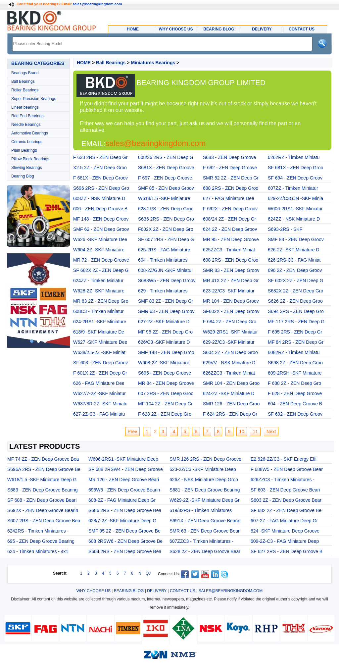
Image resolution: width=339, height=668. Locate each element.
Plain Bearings (24, 150)
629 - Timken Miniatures (162, 290)
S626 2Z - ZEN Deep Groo (295, 301)
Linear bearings (25, 107)
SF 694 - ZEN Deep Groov (295, 177)
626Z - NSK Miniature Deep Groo (204, 479)
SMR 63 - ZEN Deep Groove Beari (205, 531)
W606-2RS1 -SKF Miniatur (295, 208)
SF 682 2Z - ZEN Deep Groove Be (286, 510)
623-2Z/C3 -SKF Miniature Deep (203, 469)
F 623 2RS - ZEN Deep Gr (100, 157)
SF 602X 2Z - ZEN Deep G (295, 280)
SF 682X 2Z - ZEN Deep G (100, 270)
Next (271, 431)
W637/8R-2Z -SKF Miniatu (100, 403)
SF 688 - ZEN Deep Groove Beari (41, 500)
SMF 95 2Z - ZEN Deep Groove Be (124, 531)
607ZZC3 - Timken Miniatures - (201, 541)
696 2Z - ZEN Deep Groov (295, 270)
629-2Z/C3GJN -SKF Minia (295, 198)
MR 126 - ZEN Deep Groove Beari (123, 479)
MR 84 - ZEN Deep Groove (166, 383)
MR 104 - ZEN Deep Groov (231, 301)
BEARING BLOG (129, 591)
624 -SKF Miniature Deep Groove (285, 531)
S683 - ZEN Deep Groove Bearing (42, 489)
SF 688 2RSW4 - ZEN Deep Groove (125, 469)
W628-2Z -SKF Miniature (98, 290)
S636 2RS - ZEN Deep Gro (166, 219)
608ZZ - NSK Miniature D (99, 198)
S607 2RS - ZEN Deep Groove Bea (43, 520)
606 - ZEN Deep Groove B (100, 208)
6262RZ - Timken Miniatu (293, 157)
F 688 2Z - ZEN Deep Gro (294, 383)
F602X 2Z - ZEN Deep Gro (165, 229)
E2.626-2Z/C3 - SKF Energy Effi (283, 459)
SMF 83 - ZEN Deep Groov (296, 239)
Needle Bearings (26, 124)
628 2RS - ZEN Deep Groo (165, 208)
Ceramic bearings (26, 141)
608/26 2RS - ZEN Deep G (165, 157)
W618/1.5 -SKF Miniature (164, 198)
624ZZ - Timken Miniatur (98, 280)
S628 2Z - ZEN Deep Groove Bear (205, 551)
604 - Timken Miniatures (162, 260)
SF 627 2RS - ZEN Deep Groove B (286, 551)
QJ (148, 573)
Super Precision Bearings (33, 98)
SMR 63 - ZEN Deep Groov (166, 311)
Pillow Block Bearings (30, 159)
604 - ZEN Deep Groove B (295, 403)
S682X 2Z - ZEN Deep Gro (295, 290)
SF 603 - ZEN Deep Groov (100, 362)
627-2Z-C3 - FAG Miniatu (99, 414)
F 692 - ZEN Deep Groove (230, 167)
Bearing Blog (22, 176)
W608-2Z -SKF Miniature (163, 362)
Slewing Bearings (26, 167)
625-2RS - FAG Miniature (164, 249)
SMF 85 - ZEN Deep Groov (166, 188)
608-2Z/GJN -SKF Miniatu (164, 270)
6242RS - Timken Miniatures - (38, 531)
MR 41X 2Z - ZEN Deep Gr (231, 280)
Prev (132, 431)
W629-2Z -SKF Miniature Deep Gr (205, 500)
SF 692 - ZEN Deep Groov (295, 414)
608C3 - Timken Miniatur (98, 311)
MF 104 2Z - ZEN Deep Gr (165, 403)
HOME (84, 62)
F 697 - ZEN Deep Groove (165, 177)
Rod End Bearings (27, 116)
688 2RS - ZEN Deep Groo (230, 188)
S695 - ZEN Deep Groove (164, 373)
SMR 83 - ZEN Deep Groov (231, 270)
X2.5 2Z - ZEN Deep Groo (100, 167)
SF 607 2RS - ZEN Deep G (166, 239)
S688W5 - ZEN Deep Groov (167, 280)
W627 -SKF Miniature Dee (100, 342)
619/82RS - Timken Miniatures (201, 510)
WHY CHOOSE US (93, 591)
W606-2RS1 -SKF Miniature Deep (123, 459)
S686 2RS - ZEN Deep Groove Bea (124, 510)
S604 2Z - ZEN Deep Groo (230, 352)
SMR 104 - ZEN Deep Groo (231, 383)
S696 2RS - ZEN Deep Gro (101, 188)
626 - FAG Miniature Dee (98, 383)
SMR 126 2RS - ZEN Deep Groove (205, 459)
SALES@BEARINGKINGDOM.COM (231, 591)
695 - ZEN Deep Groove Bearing (40, 541)
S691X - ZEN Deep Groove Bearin (205, 520)
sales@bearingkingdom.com (97, 4)
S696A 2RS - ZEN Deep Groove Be (43, 469)
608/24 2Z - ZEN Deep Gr (229, 219)
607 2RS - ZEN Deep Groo (165, 393)
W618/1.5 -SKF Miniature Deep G (41, 479)
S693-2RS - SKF (285, 229)
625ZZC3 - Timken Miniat (229, 249)
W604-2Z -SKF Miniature (98, 249)
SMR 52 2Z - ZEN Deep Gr (231, 177)
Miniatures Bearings (153, 62)
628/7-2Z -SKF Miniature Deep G (122, 520)
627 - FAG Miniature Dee (228, 198)
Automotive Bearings (29, 133)
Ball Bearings (23, 81)
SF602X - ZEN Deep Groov (231, 311)
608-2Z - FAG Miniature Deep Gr (122, 500)
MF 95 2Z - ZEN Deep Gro (165, 331)
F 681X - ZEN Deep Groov (100, 177)
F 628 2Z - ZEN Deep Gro (164, 414)
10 (241, 431)
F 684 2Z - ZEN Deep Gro (229, 321)
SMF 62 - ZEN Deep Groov (101, 229)
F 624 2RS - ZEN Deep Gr (230, 414)
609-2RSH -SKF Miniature (295, 373)
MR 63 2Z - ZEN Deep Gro (100, 301)
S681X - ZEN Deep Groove (166, 167)
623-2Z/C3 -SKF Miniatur (229, 290)
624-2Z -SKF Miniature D (229, 393)
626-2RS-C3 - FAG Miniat (294, 260)
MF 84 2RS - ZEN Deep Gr (295, 342)
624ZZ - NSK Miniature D (294, 219)
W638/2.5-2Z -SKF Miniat (99, 352)
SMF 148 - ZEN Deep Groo (166, 352)
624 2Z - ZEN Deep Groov (230, 229)
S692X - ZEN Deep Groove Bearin (42, 510)
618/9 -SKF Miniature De (98, 331)
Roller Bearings (24, 90)
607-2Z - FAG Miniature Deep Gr (284, 520)
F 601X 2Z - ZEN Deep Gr (100, 373)
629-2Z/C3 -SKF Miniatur (229, 342)
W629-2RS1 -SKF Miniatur (230, 331)
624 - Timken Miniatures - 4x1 (37, 551)
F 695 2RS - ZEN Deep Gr (295, 331)
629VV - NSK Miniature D (229, 362)
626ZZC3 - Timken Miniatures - (283, 479)
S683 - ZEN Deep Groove (229, 157)
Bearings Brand (25, 73)
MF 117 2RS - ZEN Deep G (296, 321)
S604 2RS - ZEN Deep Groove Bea (124, 551)
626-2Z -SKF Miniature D (293, 249)
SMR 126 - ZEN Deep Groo (231, 403)
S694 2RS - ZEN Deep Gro (296, 311)
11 (255, 431)
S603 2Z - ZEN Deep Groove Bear (286, 500)
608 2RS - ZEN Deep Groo (230, 260)
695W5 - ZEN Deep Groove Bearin (124, 489)
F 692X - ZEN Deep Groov (230, 208)
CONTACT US (182, 591)
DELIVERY (157, 591)
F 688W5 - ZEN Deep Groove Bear (287, 469)
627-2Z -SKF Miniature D (164, 321)
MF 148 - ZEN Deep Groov (100, 219)
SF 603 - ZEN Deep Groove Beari (285, 489)
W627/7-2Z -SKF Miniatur (99, 393)
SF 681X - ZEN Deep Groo (295, 167)
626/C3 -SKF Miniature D (164, 342)
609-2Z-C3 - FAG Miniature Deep (285, 541)
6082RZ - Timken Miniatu (293, 352)
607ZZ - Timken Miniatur (293, 188)
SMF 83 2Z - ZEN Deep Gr (165, 301)
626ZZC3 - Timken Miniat (229, 373)
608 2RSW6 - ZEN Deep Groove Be (125, 541)
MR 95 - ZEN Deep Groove (231, 239)
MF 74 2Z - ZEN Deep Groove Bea (43, 459)
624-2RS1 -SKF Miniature (99, 321)
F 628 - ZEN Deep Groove (295, 393)
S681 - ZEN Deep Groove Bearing (205, 489)
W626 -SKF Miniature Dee (100, 239)
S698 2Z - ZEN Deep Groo (295, 362)
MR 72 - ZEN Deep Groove (101, 260)
